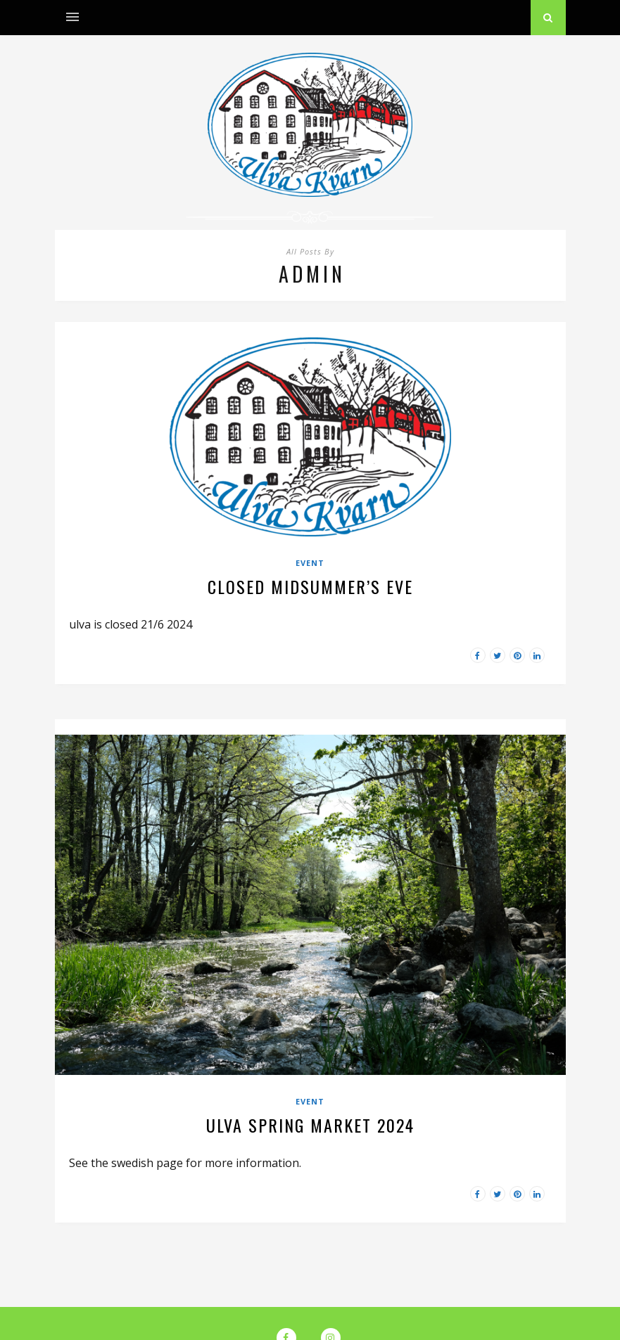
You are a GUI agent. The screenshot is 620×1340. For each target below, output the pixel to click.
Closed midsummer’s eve (310, 586)
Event (310, 563)
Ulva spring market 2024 (310, 1125)
